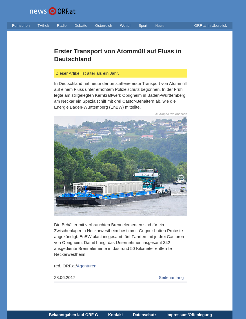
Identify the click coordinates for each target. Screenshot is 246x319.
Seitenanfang (171, 277)
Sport (143, 25)
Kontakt (115, 315)
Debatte (80, 25)
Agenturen (86, 265)
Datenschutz (144, 315)
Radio (62, 25)
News (160, 25)
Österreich (103, 25)
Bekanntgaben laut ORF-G (73, 315)
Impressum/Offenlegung (189, 315)
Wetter (125, 25)
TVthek (43, 25)
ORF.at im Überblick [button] (210, 25)
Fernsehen (21, 25)
